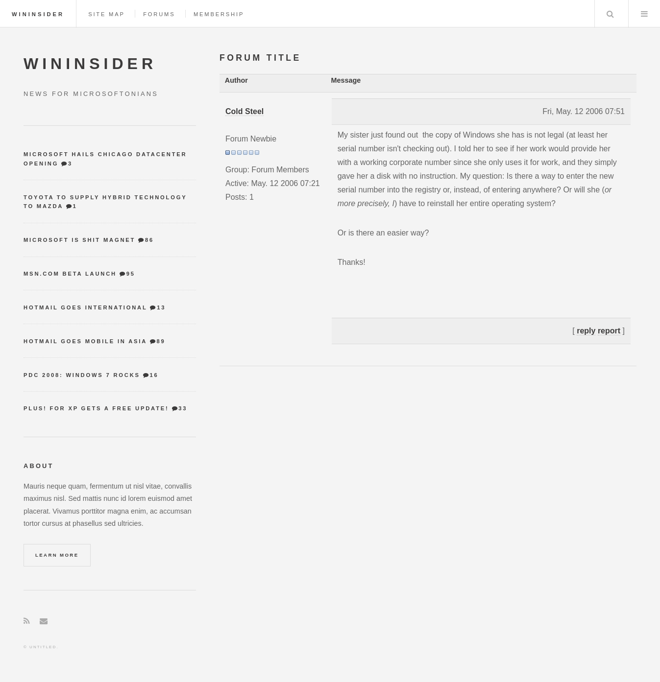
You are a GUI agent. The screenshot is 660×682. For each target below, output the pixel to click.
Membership (219, 14)
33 (182, 408)
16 (154, 375)
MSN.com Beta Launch (70, 274)
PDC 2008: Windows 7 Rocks (82, 375)
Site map (106, 14)
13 (161, 307)
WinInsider (38, 14)
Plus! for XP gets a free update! (96, 408)
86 (149, 240)
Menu (644, 13)
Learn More (57, 555)
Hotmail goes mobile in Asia (85, 341)
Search (610, 13)
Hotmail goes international (85, 307)
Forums (159, 14)
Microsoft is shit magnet (79, 240)
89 (160, 341)
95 (130, 274)
